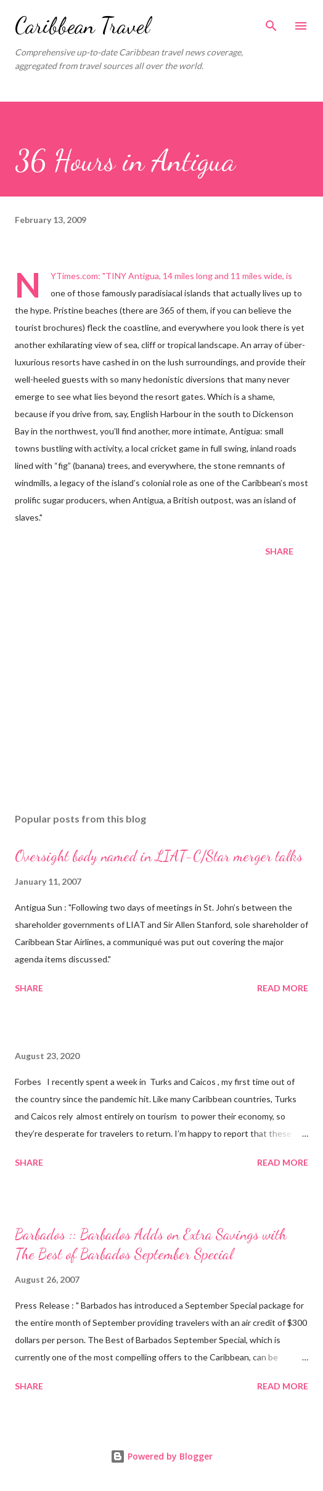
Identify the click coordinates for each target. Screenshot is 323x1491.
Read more (282, 988)
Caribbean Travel (82, 25)
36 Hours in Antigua (125, 160)
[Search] (271, 22)
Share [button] (279, 551)
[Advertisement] (161, 687)
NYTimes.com (74, 275)
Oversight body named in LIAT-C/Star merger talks (159, 856)
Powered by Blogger (161, 1456)
